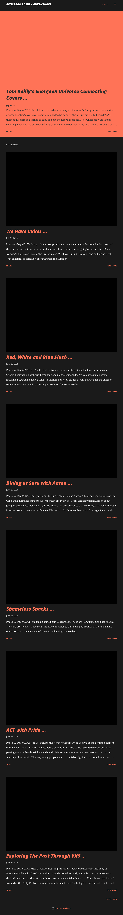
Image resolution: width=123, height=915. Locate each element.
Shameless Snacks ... (30, 608)
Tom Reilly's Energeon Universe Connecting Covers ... (56, 94)
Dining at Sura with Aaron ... (39, 483)
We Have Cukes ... (26, 231)
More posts (111, 899)
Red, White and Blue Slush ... (39, 357)
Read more (112, 131)
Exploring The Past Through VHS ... (46, 855)
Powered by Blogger (61, 908)
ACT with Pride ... (26, 729)
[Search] (105, 4)
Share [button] (9, 131)
